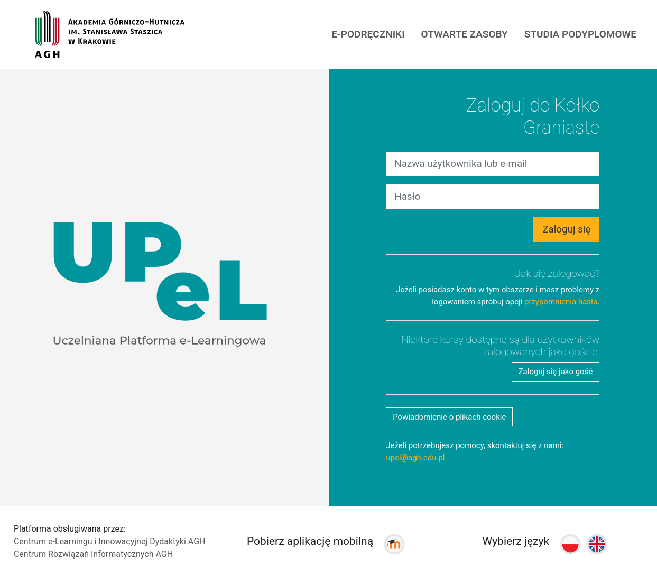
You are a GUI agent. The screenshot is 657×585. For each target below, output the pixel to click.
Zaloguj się (566, 229)
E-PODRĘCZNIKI (367, 34)
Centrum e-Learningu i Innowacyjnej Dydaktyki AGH (110, 541)
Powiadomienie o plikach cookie (449, 417)
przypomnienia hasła (560, 302)
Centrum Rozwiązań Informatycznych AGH (93, 554)
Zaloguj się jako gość (556, 371)
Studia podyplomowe (580, 34)
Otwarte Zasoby (464, 34)
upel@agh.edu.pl (415, 457)
